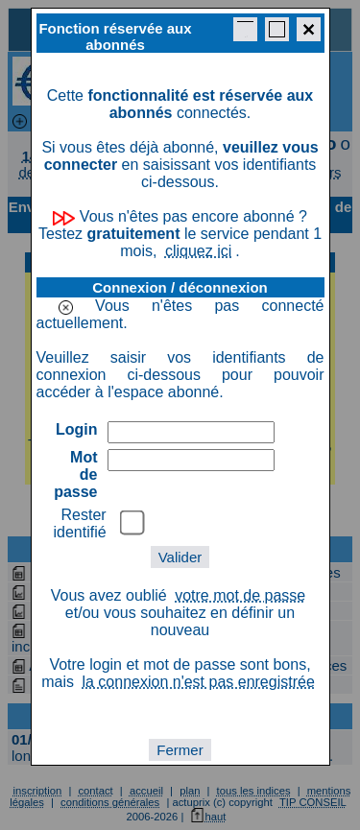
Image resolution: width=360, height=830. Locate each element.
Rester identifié (80, 523)
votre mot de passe (240, 595)
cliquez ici (198, 251)
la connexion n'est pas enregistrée (198, 682)
